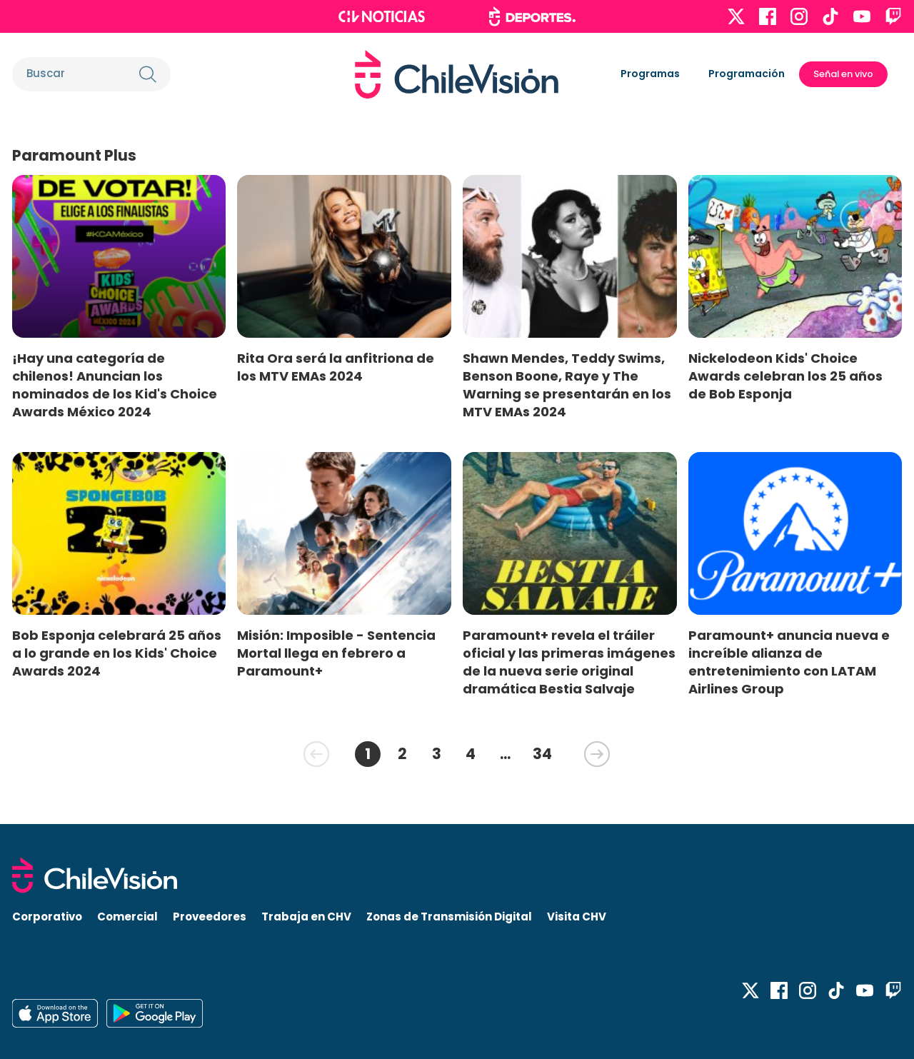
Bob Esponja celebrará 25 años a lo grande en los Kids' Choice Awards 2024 (116, 653)
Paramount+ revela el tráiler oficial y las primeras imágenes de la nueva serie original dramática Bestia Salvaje (569, 662)
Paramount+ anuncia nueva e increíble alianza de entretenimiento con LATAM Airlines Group (789, 662)
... (505, 753)
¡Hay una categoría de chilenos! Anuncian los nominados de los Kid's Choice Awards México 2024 (114, 385)
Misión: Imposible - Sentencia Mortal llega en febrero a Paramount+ (336, 653)
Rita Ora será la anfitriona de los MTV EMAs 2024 (335, 367)
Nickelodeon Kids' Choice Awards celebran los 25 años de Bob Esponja (785, 376)
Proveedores (209, 916)
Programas (650, 73)
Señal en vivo (843, 74)
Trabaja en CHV (306, 916)
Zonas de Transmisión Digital (449, 916)
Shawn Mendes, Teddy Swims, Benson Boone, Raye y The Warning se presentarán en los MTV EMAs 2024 (567, 385)
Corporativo (47, 916)
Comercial (127, 916)
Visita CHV (576, 916)
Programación (746, 73)
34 (542, 753)
